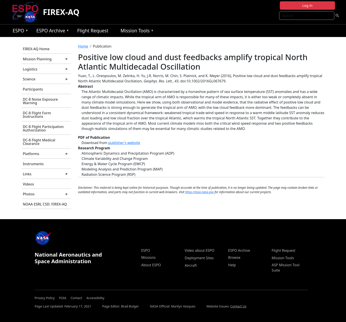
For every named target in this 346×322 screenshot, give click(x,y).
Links (45, 175)
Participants (33, 89)
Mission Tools (136, 31)
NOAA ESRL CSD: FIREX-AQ (45, 204)
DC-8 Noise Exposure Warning (40, 101)
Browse (234, 257)
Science (45, 80)
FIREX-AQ (61, 12)
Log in (307, 5)
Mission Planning (45, 60)
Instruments (33, 163)
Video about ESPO (199, 250)
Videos (28, 184)
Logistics (45, 70)
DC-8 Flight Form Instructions (37, 115)
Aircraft (191, 265)
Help (232, 265)
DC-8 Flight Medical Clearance (39, 142)
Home (83, 46)
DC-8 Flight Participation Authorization (43, 128)
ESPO (19, 31)
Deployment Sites (199, 257)
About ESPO (151, 265)
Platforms (45, 154)
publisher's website (124, 142)
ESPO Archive (51, 31)
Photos (45, 195)
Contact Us (238, 306)
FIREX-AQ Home (36, 48)
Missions (148, 257)
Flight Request (92, 31)
